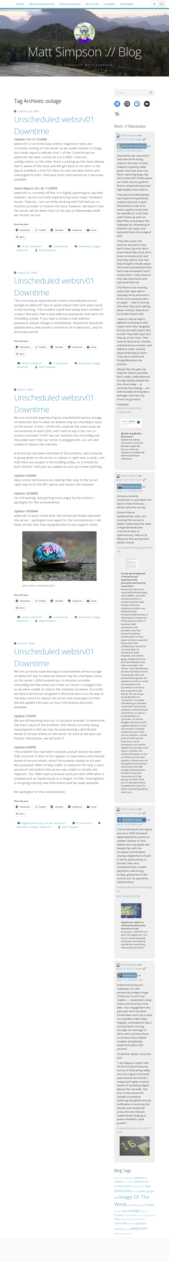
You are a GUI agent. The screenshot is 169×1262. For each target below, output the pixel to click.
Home (21, 5)
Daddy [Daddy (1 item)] (134, 1186)
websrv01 (23, 250)
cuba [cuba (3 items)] (127, 1186)
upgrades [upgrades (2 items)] (140, 1223)
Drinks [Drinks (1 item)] (134, 1191)
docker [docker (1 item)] (141, 1186)
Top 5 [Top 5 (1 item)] (142, 1219)
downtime (84, 246)
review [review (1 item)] (152, 1215)
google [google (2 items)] (150, 1191)
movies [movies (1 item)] (117, 1211)
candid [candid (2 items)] (118, 1181)
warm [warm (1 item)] (127, 1229)
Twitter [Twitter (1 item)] (131, 1224)
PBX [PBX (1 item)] (142, 1211)
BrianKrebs (127, 975)
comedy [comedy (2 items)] (118, 1186)
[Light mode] (154, 4)
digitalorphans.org (32, 823)
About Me (102, 5)
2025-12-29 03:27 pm (130, 979)
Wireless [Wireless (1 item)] (117, 1233)
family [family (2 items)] (141, 1191)
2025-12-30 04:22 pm (130, 150)
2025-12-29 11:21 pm (129, 813)
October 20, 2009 (28, 111)
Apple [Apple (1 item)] (116, 1178)
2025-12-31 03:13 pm (129, 479)
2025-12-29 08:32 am (129, 824)
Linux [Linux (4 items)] (149, 1204)
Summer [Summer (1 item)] (125, 1219)
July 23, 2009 (25, 389)
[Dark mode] (161, 4)
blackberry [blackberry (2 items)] (140, 1178)
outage (96, 246)
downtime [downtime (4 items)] (122, 1190)
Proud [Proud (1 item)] (127, 1215)
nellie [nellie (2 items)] (124, 1211)
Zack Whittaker (129, 487)
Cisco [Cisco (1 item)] (125, 1182)
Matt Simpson (47, 250)
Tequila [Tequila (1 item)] (136, 1219)
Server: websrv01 (31, 246)
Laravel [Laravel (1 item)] (141, 1205)
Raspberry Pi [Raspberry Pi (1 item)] (136, 1215)
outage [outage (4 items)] (134, 1210)
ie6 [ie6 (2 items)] (116, 1198)
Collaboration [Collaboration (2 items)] (141, 1181)
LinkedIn (121, 5)
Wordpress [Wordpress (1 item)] (126, 1233)
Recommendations (46, 5)
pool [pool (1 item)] (147, 1211)
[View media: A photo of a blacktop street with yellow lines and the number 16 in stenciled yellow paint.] (134, 1146)
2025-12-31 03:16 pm (129, 139)
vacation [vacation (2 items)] (119, 1229)
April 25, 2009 (26, 643)
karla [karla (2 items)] (134, 1205)
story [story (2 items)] (117, 1219)
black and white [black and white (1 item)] (127, 1178)
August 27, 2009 (27, 272)
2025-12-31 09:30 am (129, 491)
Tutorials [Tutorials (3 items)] (120, 1223)
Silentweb (141, 5)
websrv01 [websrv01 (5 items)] (139, 1228)
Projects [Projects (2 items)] (119, 1215)
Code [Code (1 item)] (130, 1182)
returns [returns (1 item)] (145, 1215)
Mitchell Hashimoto (132, 146)
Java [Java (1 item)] (129, 1205)
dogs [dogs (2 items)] (148, 1186)
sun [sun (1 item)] (131, 1219)
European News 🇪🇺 (131, 820)
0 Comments (60, 246)
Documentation (77, 5)
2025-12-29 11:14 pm (129, 968)
